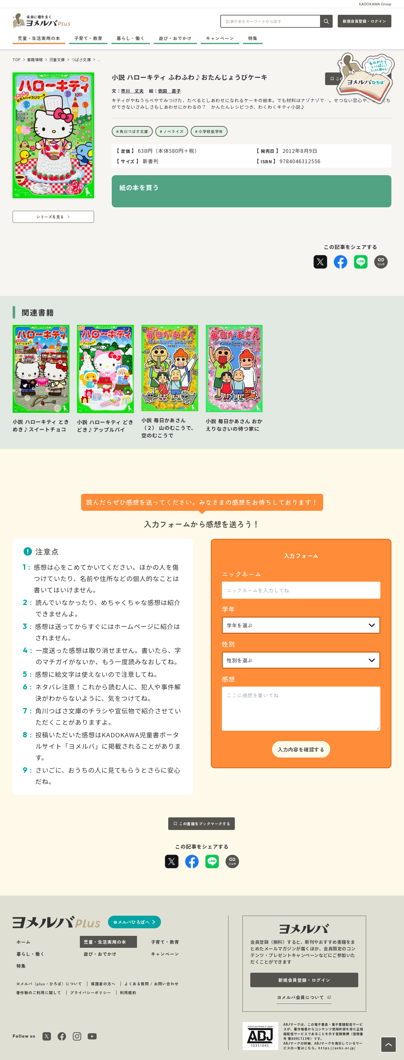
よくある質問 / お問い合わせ (151, 983)
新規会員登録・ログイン (364, 21)
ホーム (23, 942)
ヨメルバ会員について (300, 997)
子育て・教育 (88, 38)
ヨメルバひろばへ (131, 922)
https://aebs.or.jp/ (337, 1048)
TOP (17, 59)
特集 (253, 38)
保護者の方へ (103, 983)
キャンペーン (220, 38)
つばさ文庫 (81, 59)
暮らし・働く (130, 38)
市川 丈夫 (132, 91)
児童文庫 (57, 59)
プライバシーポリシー (90, 992)
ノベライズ (173, 131)
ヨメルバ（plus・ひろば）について (49, 983)
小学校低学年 (211, 131)
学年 (228, 609)
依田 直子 (169, 91)
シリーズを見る (50, 216)
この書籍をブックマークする (204, 823)
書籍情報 (35, 59)
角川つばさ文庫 (134, 131)
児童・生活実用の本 (39, 38)
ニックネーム (242, 574)
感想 (228, 678)
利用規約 (128, 992)
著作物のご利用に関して (38, 992)
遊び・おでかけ (175, 38)
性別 (228, 643)
